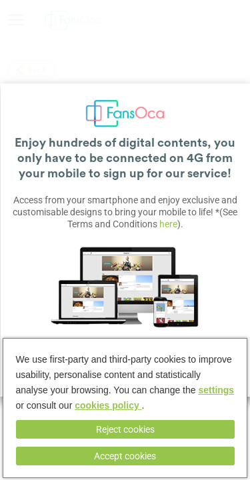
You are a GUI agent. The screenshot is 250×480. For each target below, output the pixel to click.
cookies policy (108, 405)
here (168, 224)
